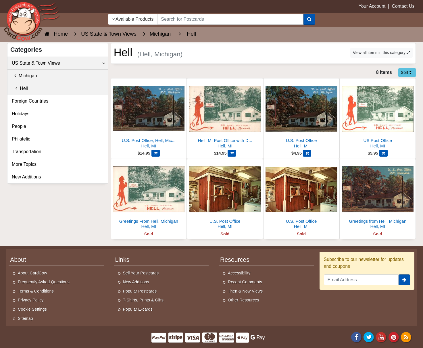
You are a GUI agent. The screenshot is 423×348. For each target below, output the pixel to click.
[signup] (404, 279)
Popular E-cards (138, 309)
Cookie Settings (32, 309)
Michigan (24, 75)
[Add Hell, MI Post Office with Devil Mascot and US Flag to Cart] (232, 153)
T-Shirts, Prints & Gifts (143, 300)
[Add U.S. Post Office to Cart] (307, 153)
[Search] (309, 19)
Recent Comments (245, 282)
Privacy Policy (31, 300)
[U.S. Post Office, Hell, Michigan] (149, 115)
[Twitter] (369, 337)
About (18, 259)
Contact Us (403, 6)
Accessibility (239, 273)
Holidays (20, 113)
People (19, 126)
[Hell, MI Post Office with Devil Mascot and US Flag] (225, 115)
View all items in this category (381, 52)
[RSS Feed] (406, 337)
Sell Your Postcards (141, 273)
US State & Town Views (58, 63)
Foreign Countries (30, 101)
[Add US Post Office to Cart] (383, 153)
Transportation (26, 151)
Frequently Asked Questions (44, 282)
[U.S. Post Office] (301, 115)
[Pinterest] (394, 337)
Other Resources (243, 300)
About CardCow (32, 273)
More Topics (24, 164)
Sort (406, 72)
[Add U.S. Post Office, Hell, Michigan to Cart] (155, 153)
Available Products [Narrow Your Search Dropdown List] (133, 19)
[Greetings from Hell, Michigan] (378, 195)
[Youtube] (381, 337)
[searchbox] (230, 19)
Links (122, 259)
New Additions (26, 176)
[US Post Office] (378, 115)
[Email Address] (361, 279)
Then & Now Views (245, 291)
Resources (234, 259)
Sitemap (25, 318)
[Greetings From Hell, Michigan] (149, 195)
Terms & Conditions (36, 291)
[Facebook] (356, 337)
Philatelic (21, 138)
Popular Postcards (140, 291)
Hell (20, 88)
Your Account (372, 6)
